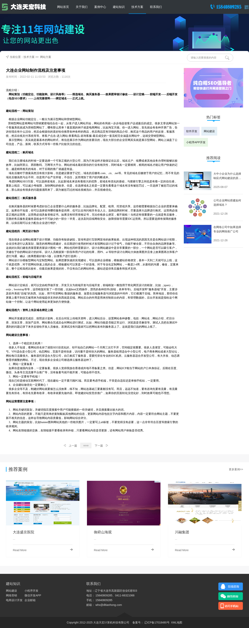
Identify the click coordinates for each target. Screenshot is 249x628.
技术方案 (137, 6)
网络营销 (11, 595)
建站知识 (119, 6)
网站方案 (45, 56)
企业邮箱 (30, 600)
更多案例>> (236, 469)
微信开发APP (33, 595)
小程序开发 (31, 590)
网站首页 (63, 6)
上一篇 (70, 445)
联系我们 (156, 6)
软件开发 (191, 131)
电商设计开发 (14, 600)
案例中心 (100, 6)
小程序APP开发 (196, 142)
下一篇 (101, 445)
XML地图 (176, 622)
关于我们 (82, 6)
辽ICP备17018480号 (156, 622)
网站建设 (209, 131)
